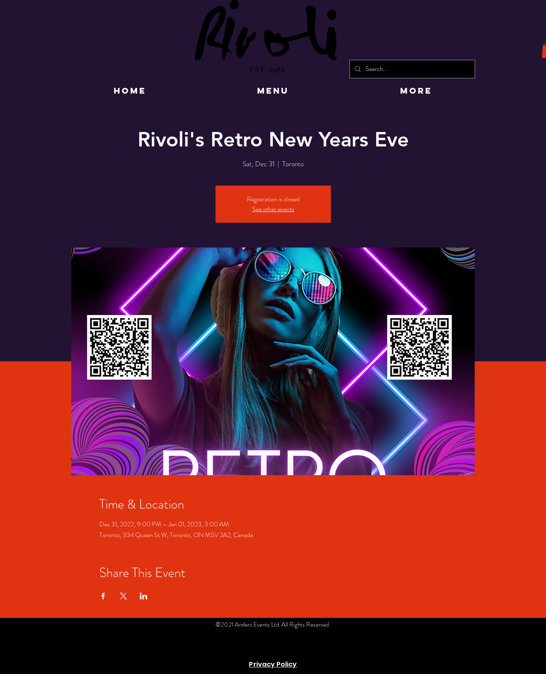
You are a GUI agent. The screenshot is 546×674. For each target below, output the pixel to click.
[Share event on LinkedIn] (144, 596)
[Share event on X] (123, 596)
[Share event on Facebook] (103, 596)
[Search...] (411, 69)
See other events (273, 209)
